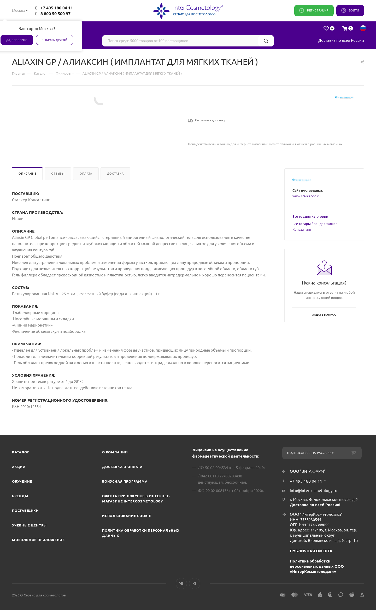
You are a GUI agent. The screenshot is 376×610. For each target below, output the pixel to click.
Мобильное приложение (38, 540)
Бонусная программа (124, 481)
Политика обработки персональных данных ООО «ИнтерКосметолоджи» (317, 566)
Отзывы (57, 173)
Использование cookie (126, 516)
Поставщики (25, 510)
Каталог (21, 452)
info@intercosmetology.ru (313, 490)
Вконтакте (181, 583)
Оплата (86, 173)
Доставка (115, 173)
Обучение (22, 481)
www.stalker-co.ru (306, 196)
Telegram (194, 583)
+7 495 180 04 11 (56, 7)
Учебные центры (29, 525)
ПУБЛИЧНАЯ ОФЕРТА (311, 551)
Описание (27, 173)
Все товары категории (310, 216)
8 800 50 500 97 (55, 13)
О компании (115, 452)
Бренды (20, 496)
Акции (19, 467)
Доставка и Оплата (122, 467)
